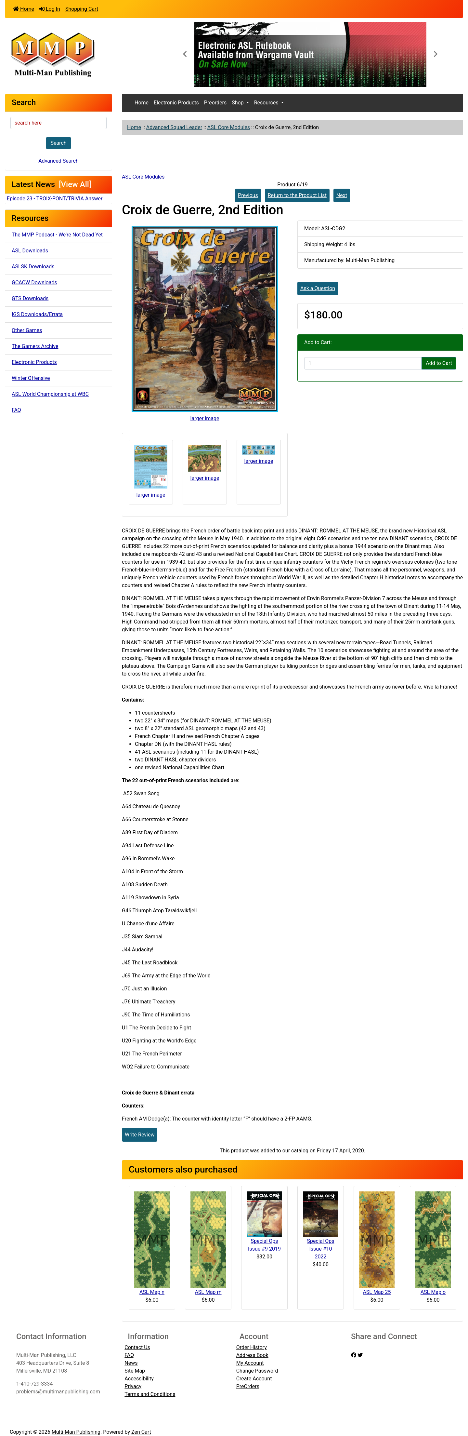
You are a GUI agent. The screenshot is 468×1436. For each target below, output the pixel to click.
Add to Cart (439, 363)
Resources (267, 103)
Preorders (215, 103)
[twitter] (360, 1355)
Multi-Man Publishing (76, 1432)
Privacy (132, 1386)
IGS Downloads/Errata (37, 314)
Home (23, 9)
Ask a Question (317, 288)
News (130, 1363)
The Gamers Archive (35, 346)
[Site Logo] (81, 54)
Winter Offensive (31, 378)
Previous (248, 195)
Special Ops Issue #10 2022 (320, 1249)
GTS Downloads (30, 298)
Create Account (254, 1379)
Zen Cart (141, 1432)
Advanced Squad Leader (174, 127)
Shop (238, 103)
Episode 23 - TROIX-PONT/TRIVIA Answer (55, 198)
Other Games (27, 330)
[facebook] (353, 1355)
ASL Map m (208, 1292)
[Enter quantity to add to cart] (363, 363)
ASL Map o (433, 1292)
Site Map (134, 1371)
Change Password (257, 1371)
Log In (49, 9)
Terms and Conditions (149, 1394)
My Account (250, 1363)
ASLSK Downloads (33, 266)
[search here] (58, 123)
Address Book (252, 1355)
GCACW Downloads (34, 282)
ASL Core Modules (228, 127)
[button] (184, 54)
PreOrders (247, 1386)
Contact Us (137, 1347)
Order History (251, 1347)
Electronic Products (34, 362)
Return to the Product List (297, 195)
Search (58, 143)
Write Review (139, 1135)
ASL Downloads (30, 251)
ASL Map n (151, 1292)
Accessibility (139, 1379)
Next (341, 195)
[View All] (75, 184)
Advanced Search (58, 161)
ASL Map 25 (377, 1292)
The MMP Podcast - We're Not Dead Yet (57, 235)
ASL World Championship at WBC (50, 394)
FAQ (16, 410)
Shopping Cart (81, 9)
